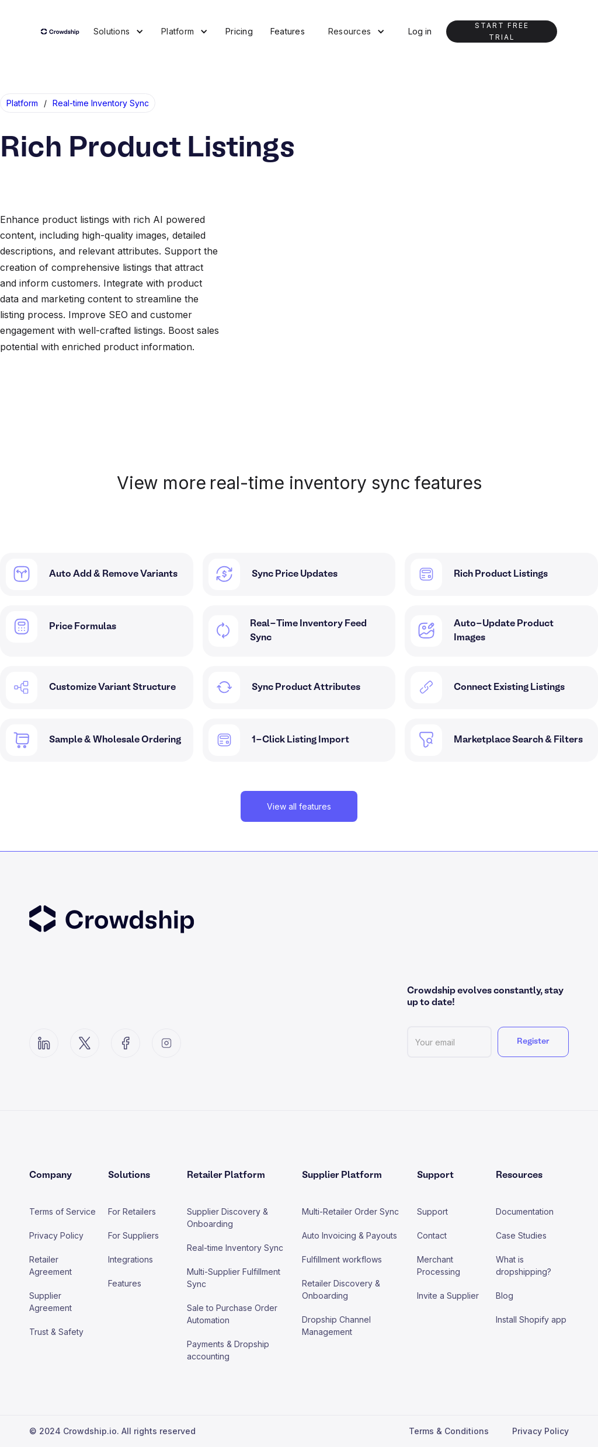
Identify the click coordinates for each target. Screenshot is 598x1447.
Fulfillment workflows (342, 1259)
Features (287, 31)
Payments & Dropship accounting (228, 1350)
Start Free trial (502, 31)
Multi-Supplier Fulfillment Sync (233, 1278)
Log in (420, 31)
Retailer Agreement (50, 1265)
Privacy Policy (56, 1235)
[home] (63, 31)
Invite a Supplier (448, 1295)
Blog (504, 1295)
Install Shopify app (531, 1319)
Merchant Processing (438, 1265)
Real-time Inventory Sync (235, 1248)
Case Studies (521, 1235)
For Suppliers (133, 1235)
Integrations (130, 1259)
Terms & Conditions (449, 1431)
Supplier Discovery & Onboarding (227, 1218)
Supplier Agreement (50, 1302)
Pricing (239, 31)
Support (432, 1211)
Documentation (525, 1211)
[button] (119, 31)
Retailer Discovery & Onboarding (341, 1289)
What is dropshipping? (523, 1265)
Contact (432, 1235)
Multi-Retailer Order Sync (350, 1211)
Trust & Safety (56, 1332)
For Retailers (132, 1211)
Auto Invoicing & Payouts (349, 1235)
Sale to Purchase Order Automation (232, 1314)
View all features (299, 806)
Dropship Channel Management (336, 1325)
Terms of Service (62, 1211)
